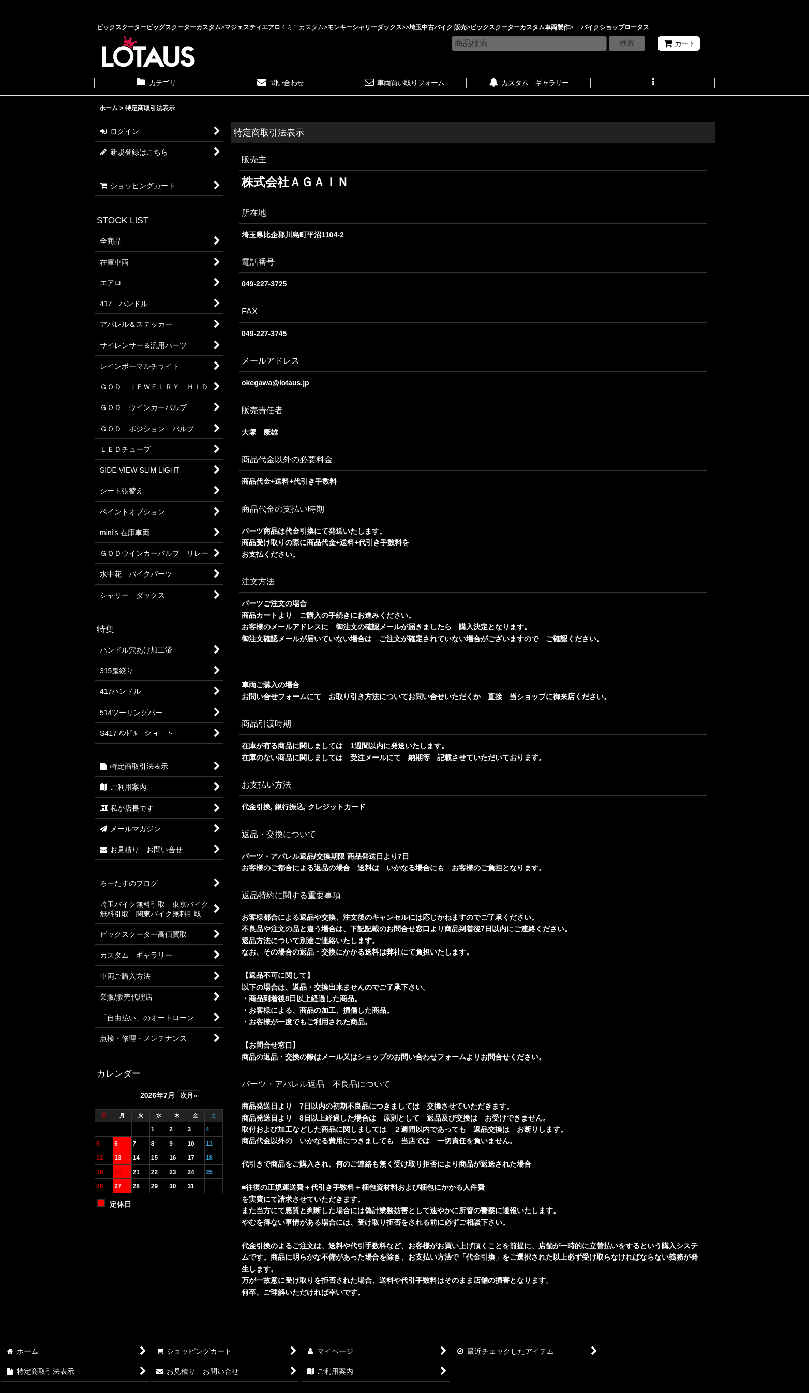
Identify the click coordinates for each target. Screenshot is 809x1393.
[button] (653, 83)
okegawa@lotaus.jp (275, 382)
